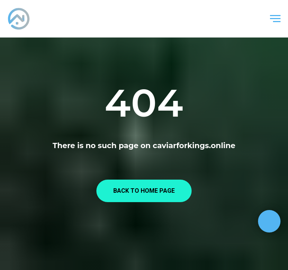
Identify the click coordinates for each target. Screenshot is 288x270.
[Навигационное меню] (275, 18)
